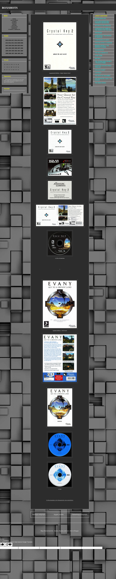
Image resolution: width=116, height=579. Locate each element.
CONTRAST (98, 73)
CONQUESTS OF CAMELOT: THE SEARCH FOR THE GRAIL (103, 29)
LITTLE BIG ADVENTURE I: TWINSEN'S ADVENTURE (102, 22)
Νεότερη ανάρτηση (38, 514)
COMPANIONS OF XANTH (102, 40)
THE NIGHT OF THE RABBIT (103, 75)
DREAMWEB (98, 32)
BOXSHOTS (10, 7)
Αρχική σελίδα (58, 514)
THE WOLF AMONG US (101, 53)
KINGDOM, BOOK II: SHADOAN (103, 42)
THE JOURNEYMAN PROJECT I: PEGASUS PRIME (103, 62)
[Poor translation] (8, 545)
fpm (68, 531)
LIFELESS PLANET (100, 70)
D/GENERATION (99, 50)
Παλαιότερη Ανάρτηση (79, 514)
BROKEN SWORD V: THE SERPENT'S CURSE (102, 46)
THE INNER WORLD (100, 83)
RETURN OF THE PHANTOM (103, 25)
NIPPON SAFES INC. (100, 18)
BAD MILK (97, 58)
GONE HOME (98, 55)
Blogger (76, 531)
